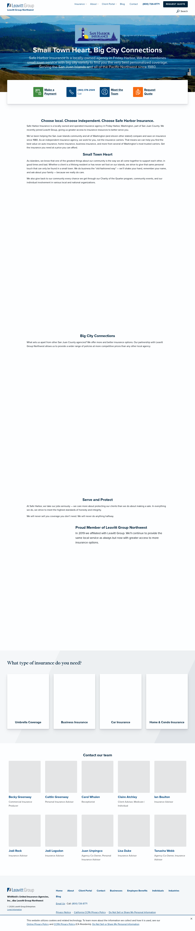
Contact (101, 890)
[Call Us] (80, 92)
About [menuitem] (93, 4)
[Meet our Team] (114, 92)
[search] (182, 11)
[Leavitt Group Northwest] (20, 5)
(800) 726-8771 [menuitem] (151, 4)
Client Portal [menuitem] (108, 4)
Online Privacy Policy (38, 924)
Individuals (158, 890)
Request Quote (175, 4)
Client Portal (85, 890)
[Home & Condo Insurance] (167, 701)
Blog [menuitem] (122, 4)
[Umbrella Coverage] (28, 701)
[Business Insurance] (74, 701)
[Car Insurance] (121, 701)
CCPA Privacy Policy (64, 924)
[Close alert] (191, 918)
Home (59, 890)
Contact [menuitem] (134, 4)
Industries (174, 890)
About (70, 890)
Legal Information (14, 909)
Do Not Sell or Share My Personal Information (132, 912)
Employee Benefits (137, 890)
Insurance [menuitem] (80, 4)
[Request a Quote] (147, 92)
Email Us (60, 903)
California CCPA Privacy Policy (90, 912)
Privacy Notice (63, 912)
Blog (58, 896)
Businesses (116, 890)
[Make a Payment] (47, 92)
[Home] (20, 890)
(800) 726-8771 (79, 903)
